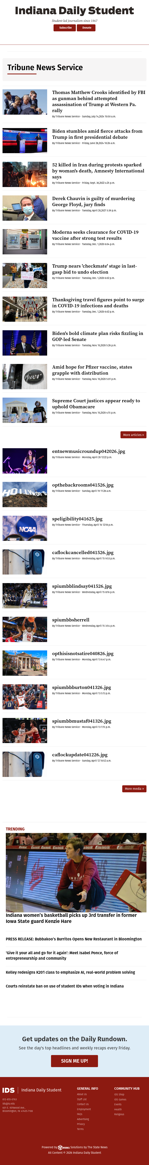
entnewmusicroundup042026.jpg (88, 451)
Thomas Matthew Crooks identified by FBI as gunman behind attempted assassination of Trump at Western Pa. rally (98, 101)
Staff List (82, 1099)
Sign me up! (74, 1061)
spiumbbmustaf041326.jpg (81, 721)
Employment (84, 1109)
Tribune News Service (67, 116)
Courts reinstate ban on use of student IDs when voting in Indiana (65, 986)
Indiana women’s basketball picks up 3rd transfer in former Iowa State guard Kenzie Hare (71, 918)
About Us (82, 1094)
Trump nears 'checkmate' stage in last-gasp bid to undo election (94, 269)
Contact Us (83, 1104)
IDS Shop (119, 1094)
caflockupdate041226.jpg (79, 754)
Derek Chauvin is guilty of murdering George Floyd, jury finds (93, 201)
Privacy (81, 1124)
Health (118, 1109)
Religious (119, 1114)
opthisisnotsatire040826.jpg (82, 653)
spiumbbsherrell (70, 620)
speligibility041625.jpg (77, 519)
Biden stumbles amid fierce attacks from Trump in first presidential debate (97, 134)
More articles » (133, 435)
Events (117, 1104)
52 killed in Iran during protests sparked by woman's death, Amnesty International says (98, 171)
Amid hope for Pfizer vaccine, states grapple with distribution (92, 370)
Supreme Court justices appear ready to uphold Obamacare (96, 403)
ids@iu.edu (9, 1104)
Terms (80, 1129)
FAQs (79, 1114)
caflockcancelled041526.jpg (82, 552)
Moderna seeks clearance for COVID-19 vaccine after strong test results (95, 235)
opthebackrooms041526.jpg (82, 485)
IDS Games (120, 1099)
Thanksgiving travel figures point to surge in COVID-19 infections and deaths (98, 302)
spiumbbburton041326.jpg (81, 687)
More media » (134, 789)
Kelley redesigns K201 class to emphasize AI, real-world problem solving (70, 972)
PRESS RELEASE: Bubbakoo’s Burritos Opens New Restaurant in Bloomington (74, 939)
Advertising (83, 1119)
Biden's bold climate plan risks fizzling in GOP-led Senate (97, 336)
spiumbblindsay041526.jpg (82, 586)
